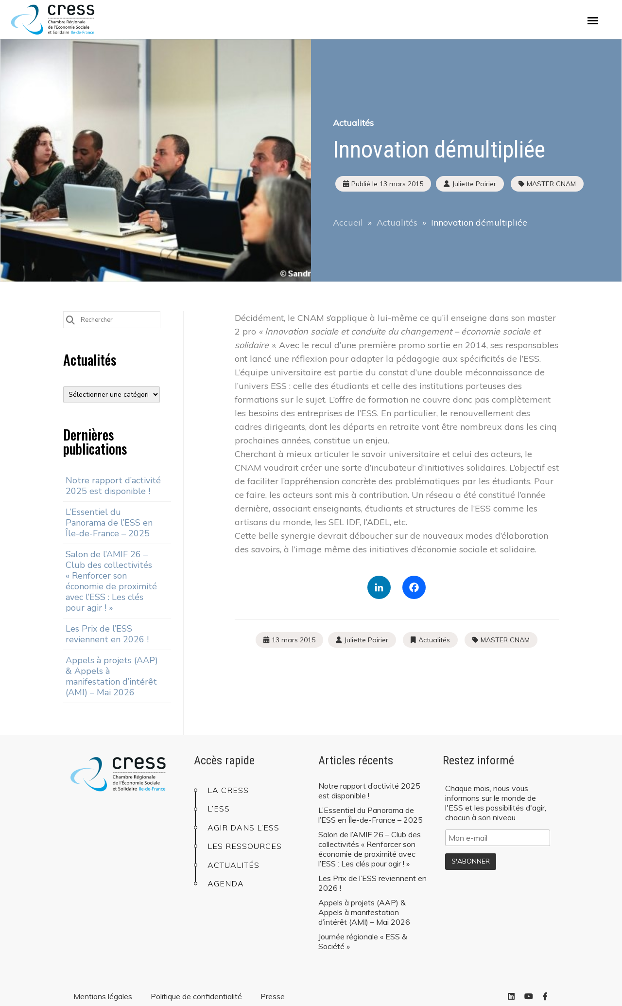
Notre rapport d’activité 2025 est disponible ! (113, 485)
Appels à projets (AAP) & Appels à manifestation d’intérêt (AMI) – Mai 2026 (112, 676)
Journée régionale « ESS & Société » (362, 941)
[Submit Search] (70, 319)
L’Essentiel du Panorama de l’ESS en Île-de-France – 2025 (109, 523)
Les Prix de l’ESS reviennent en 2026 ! (107, 634)
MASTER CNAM (551, 183)
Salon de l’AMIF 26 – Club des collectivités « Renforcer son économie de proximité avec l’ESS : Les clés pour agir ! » (111, 581)
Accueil (348, 222)
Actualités (353, 122)
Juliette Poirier (366, 639)
